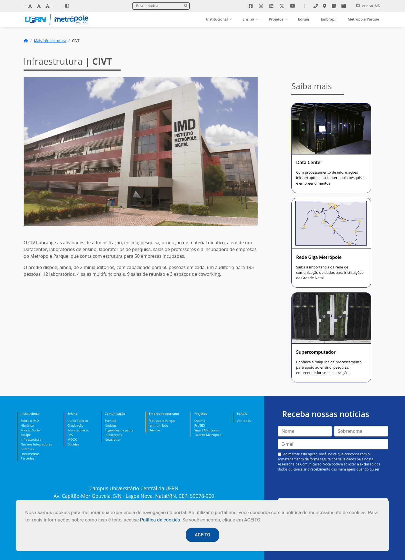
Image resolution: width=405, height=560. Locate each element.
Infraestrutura (31, 439)
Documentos (30, 454)
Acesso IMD (368, 5)
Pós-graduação (78, 430)
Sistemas (27, 449)
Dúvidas (73, 444)
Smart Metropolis (207, 430)
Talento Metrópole (207, 435)
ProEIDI (199, 425)
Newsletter (113, 439)
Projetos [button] (276, 19)
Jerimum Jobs (158, 425)
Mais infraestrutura (50, 40)
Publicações (113, 435)
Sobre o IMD (30, 420)
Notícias (110, 425)
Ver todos (244, 420)
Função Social (30, 430)
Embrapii (328, 19)
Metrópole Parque (363, 19)
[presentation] (333, 485)
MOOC (72, 439)
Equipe (26, 435)
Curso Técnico (78, 420)
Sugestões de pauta (119, 430)
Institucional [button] (217, 19)
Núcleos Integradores (36, 444)
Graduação (76, 425)
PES (70, 435)
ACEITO (202, 534)
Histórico (27, 425)
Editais (304, 19)
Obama (199, 420)
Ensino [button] (248, 19)
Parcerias (27, 458)
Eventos (110, 420)
